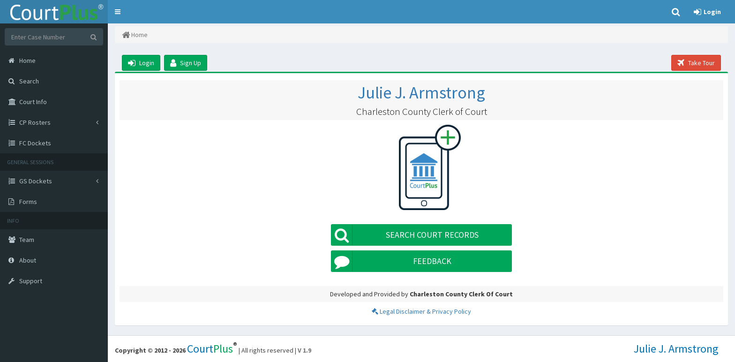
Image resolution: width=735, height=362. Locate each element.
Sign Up (185, 63)
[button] (118, 11)
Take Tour (696, 63)
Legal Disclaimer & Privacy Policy (421, 311)
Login (141, 63)
